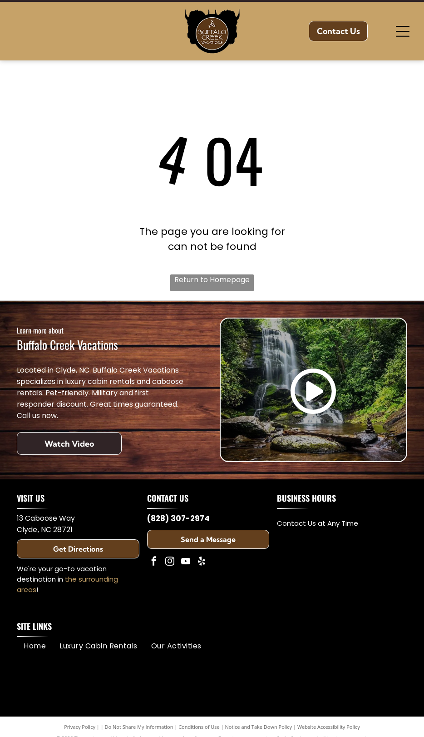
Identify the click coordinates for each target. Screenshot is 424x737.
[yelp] (201, 562)
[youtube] (185, 562)
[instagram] (170, 562)
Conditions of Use (199, 726)
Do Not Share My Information (139, 726)
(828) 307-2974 (178, 518)
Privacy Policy (79, 726)
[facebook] (154, 562)
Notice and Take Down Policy (258, 726)
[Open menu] (402, 31)
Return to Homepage (212, 279)
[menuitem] (35, 646)
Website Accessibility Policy (328, 726)
